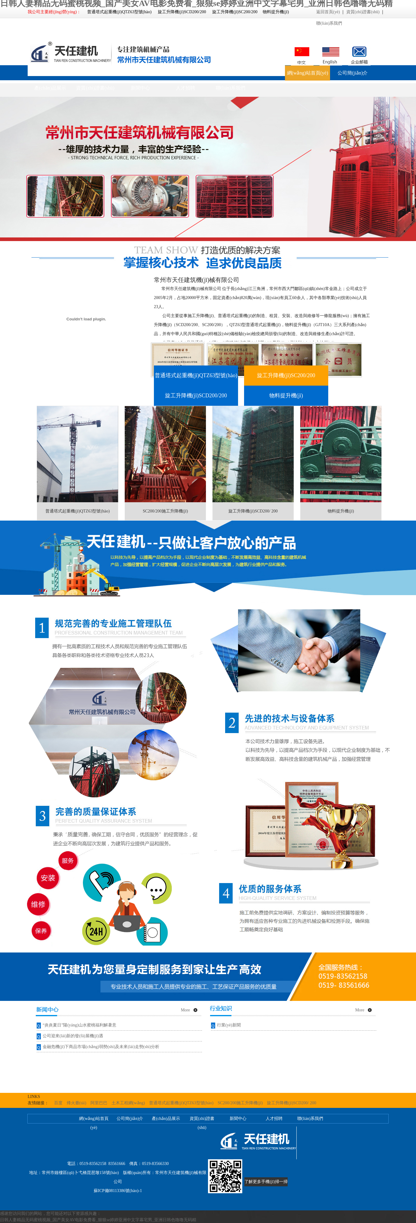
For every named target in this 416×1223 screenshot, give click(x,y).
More (185, 1010)
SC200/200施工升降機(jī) (240, 1103)
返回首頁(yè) (328, 12)
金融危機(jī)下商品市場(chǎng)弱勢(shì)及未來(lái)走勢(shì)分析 (101, 1046)
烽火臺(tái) (76, 1103)
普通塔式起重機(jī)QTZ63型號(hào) (181, 1103)
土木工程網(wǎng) (128, 1103)
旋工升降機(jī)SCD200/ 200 (291, 1103)
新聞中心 (140, 87)
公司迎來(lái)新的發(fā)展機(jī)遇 (73, 1036)
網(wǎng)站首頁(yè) (307, 72)
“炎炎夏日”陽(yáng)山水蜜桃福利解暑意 (79, 1025)
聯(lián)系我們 (329, 23)
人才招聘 (185, 87)
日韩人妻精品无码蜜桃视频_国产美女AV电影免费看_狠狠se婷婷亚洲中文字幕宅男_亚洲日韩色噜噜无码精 (98, 1220)
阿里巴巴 (98, 1103)
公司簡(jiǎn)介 (353, 72)
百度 (58, 1103)
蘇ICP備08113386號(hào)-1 (118, 1190)
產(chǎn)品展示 (50, 87)
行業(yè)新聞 (229, 1025)
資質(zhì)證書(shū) (363, 12)
